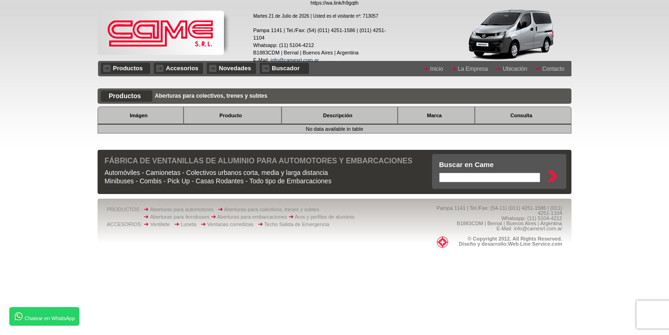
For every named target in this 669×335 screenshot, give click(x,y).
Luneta (191, 224)
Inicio (436, 69)
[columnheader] (141, 115)
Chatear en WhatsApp (44, 316)
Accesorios (182, 68)
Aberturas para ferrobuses (180, 217)
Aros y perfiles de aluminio (326, 217)
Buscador (286, 68)
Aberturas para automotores (182, 209)
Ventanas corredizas (232, 224)
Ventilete (162, 224)
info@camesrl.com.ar (294, 60)
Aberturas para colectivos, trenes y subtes (271, 209)
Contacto (553, 69)
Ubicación (515, 69)
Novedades (235, 68)
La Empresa (473, 69)
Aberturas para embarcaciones (252, 217)
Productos (128, 68)
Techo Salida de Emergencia (296, 224)
